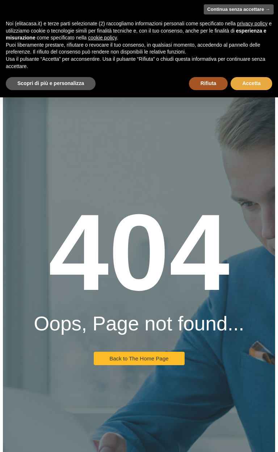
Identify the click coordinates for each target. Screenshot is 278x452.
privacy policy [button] (252, 23)
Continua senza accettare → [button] (238, 9)
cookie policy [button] (102, 38)
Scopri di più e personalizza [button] (50, 83)
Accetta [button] (251, 83)
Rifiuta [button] (208, 83)
